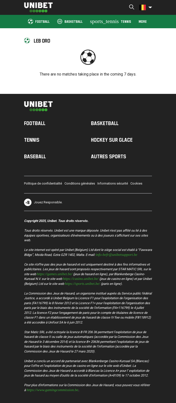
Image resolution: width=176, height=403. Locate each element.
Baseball (35, 156)
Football (39, 21)
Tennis (110, 21)
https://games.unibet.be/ (54, 273)
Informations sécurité (112, 183)
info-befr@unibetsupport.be (116, 254)
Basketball (70, 21)
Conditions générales (79, 183)
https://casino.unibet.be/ (81, 278)
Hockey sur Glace (112, 140)
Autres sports (108, 156)
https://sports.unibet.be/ (82, 283)
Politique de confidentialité (43, 183)
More (143, 21)
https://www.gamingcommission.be (52, 389)
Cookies (136, 183)
